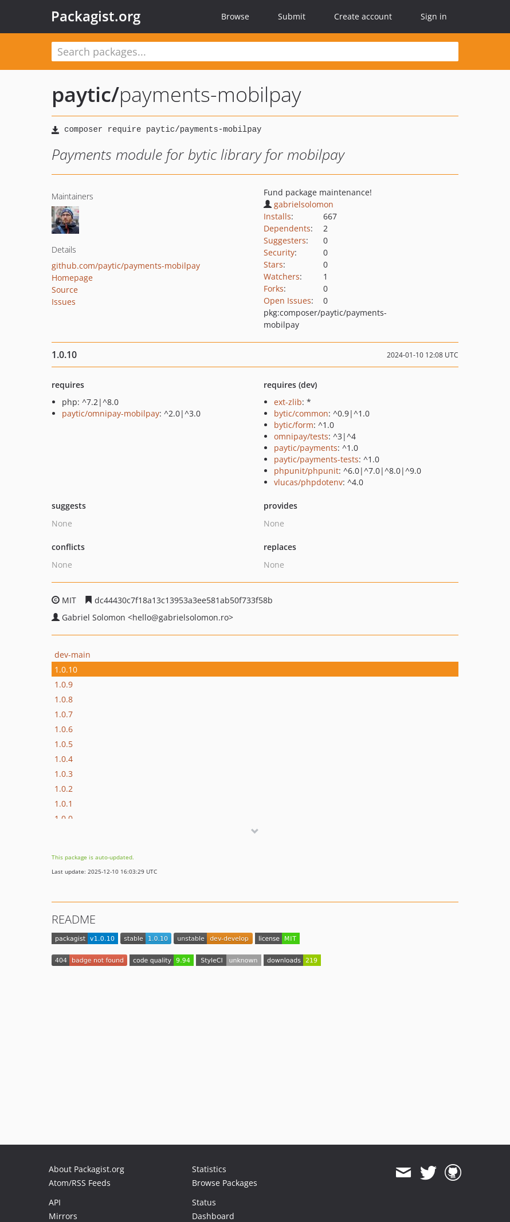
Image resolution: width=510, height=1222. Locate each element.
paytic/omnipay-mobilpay (110, 413)
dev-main (72, 654)
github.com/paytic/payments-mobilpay (126, 265)
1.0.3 (63, 773)
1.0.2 (63, 788)
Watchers (282, 276)
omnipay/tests (301, 436)
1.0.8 (63, 699)
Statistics (209, 1169)
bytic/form (293, 424)
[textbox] (255, 51)
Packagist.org (95, 16)
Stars (273, 264)
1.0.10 (65, 669)
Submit (291, 16)
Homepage (72, 277)
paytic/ (85, 94)
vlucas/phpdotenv (308, 482)
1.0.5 (63, 743)
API (55, 1202)
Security (279, 252)
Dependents (287, 228)
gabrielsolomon (299, 204)
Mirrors (63, 1216)
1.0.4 (63, 758)
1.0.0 (63, 818)
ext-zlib (288, 401)
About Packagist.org (86, 1169)
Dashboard (213, 1216)
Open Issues (287, 300)
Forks (274, 288)
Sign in (434, 16)
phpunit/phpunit (306, 470)
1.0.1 (63, 803)
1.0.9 (63, 684)
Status (204, 1202)
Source (65, 289)
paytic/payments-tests (316, 459)
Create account (363, 16)
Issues (64, 301)
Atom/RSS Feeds (80, 1182)
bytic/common (301, 413)
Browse (235, 16)
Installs (277, 216)
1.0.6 (63, 729)
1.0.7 (63, 714)
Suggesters (285, 240)
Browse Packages (224, 1182)
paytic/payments (306, 447)
